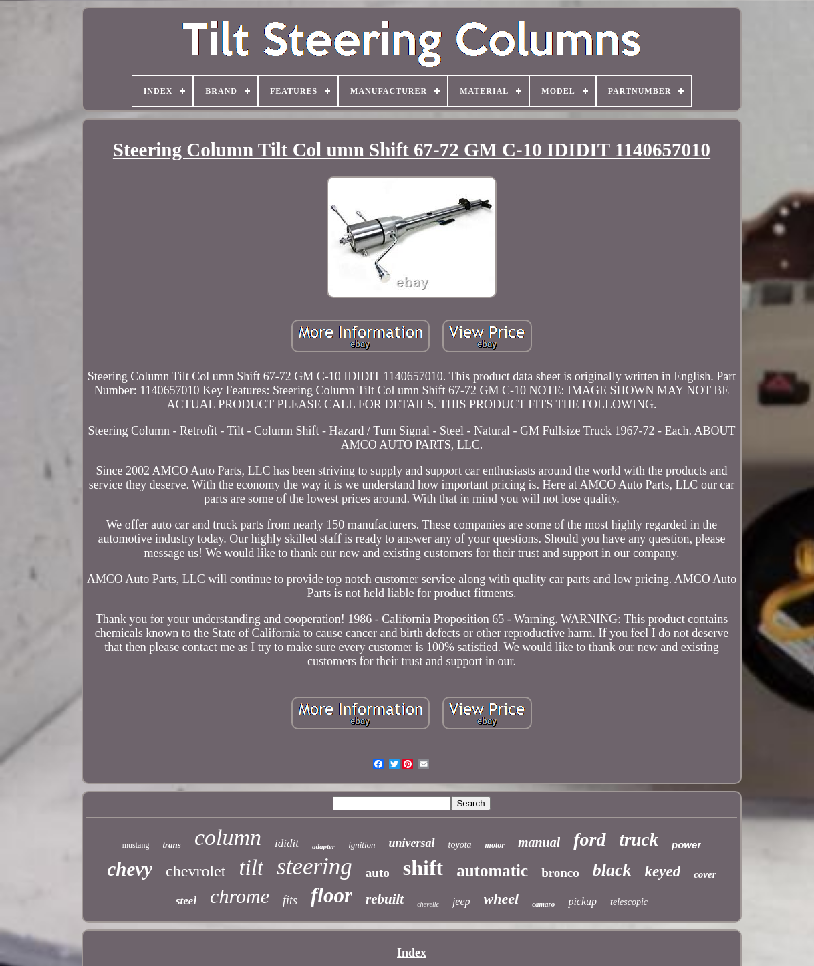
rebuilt (385, 899)
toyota (460, 845)
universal (412, 843)
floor (331, 895)
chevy (129, 869)
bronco (560, 873)
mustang (136, 845)
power (686, 844)
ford (589, 839)
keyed (663, 871)
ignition (361, 845)
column (227, 837)
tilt (251, 868)
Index (411, 952)
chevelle (428, 904)
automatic (492, 871)
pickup (582, 901)
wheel (501, 898)
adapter (323, 846)
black (612, 870)
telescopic (629, 902)
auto (378, 873)
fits (290, 900)
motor (495, 845)
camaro (543, 904)
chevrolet (195, 871)
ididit (287, 843)
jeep (461, 901)
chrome (239, 896)
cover (705, 874)
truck (639, 840)
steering (314, 867)
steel (186, 900)
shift (423, 868)
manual (539, 842)
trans (171, 845)
